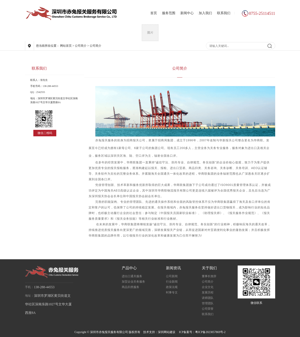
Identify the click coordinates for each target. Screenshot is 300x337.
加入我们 (205, 13)
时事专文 (172, 292)
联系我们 (223, 13)
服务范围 (168, 13)
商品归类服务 (130, 287)
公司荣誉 (207, 308)
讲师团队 (207, 297)
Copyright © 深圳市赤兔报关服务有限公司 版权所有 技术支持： (116, 332)
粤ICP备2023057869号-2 (210, 332)
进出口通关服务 (132, 276)
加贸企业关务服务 (133, 281)
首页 (153, 13)
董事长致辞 (209, 276)
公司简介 (81, 45)
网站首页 (66, 45)
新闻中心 (187, 13)
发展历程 (207, 292)
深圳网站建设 (166, 332)
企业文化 (207, 287)
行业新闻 (172, 281)
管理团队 (207, 303)
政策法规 (172, 287)
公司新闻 (172, 276)
